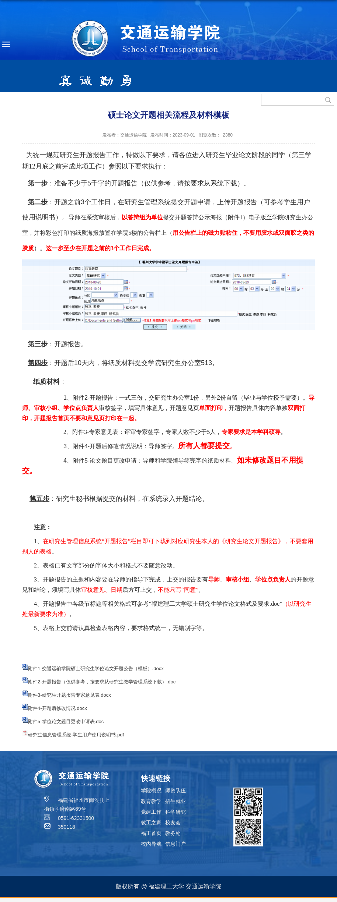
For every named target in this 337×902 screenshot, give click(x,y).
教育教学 (151, 801)
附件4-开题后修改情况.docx (57, 708)
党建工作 (151, 811)
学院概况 (151, 790)
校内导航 (151, 843)
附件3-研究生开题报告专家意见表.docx (69, 695)
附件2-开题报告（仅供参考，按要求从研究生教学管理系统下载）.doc (102, 682)
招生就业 (175, 801)
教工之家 (151, 822)
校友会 (173, 822)
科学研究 (175, 811)
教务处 (173, 833)
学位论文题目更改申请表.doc (73, 721)
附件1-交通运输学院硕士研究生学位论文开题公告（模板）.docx (96, 668)
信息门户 (175, 843)
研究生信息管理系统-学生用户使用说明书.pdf (76, 734)
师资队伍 (175, 790)
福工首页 (151, 833)
